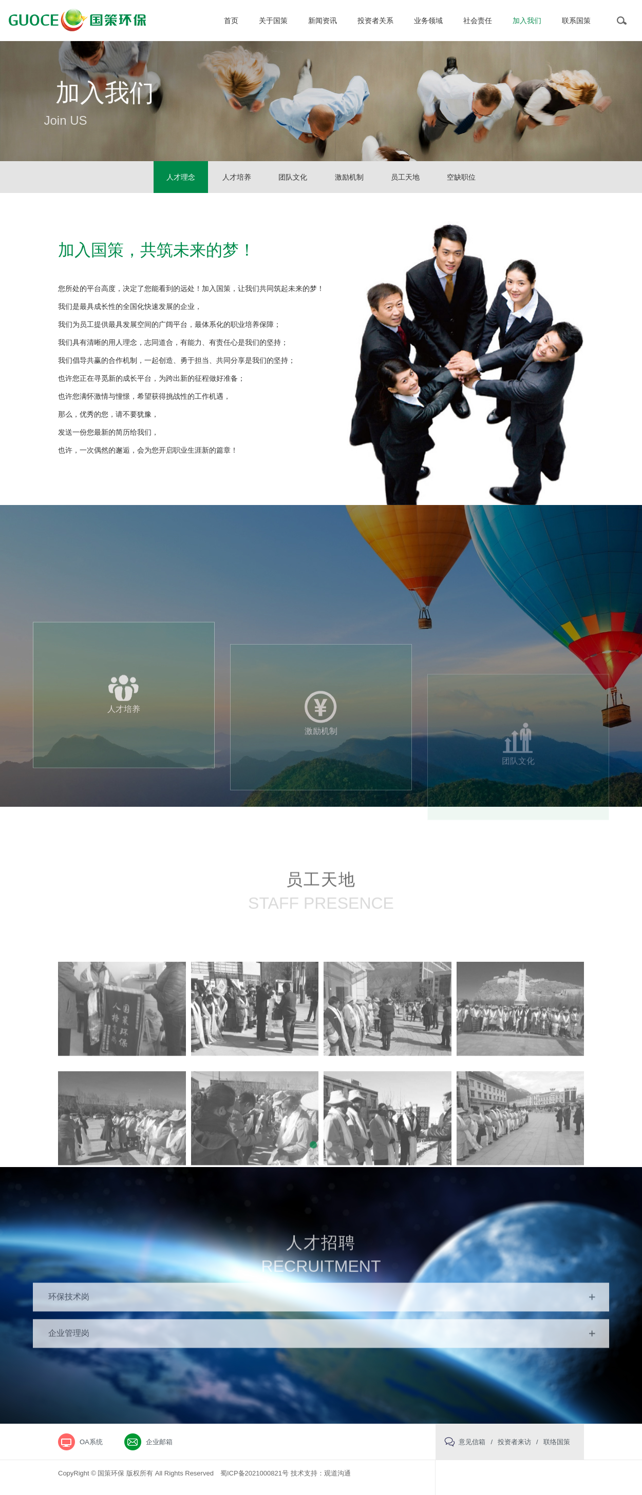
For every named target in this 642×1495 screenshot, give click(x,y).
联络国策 (556, 1442)
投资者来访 (514, 1442)
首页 (231, 20)
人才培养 (236, 177)
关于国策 (273, 20)
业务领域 (428, 20)
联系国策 (576, 20)
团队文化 (292, 177)
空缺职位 (461, 177)
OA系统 (91, 1442)
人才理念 (180, 177)
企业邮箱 (159, 1442)
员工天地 (405, 177)
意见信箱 (472, 1442)
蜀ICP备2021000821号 (254, 1473)
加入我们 (527, 20)
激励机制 (349, 177)
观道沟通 (337, 1473)
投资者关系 (375, 20)
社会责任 (477, 20)
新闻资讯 (322, 20)
